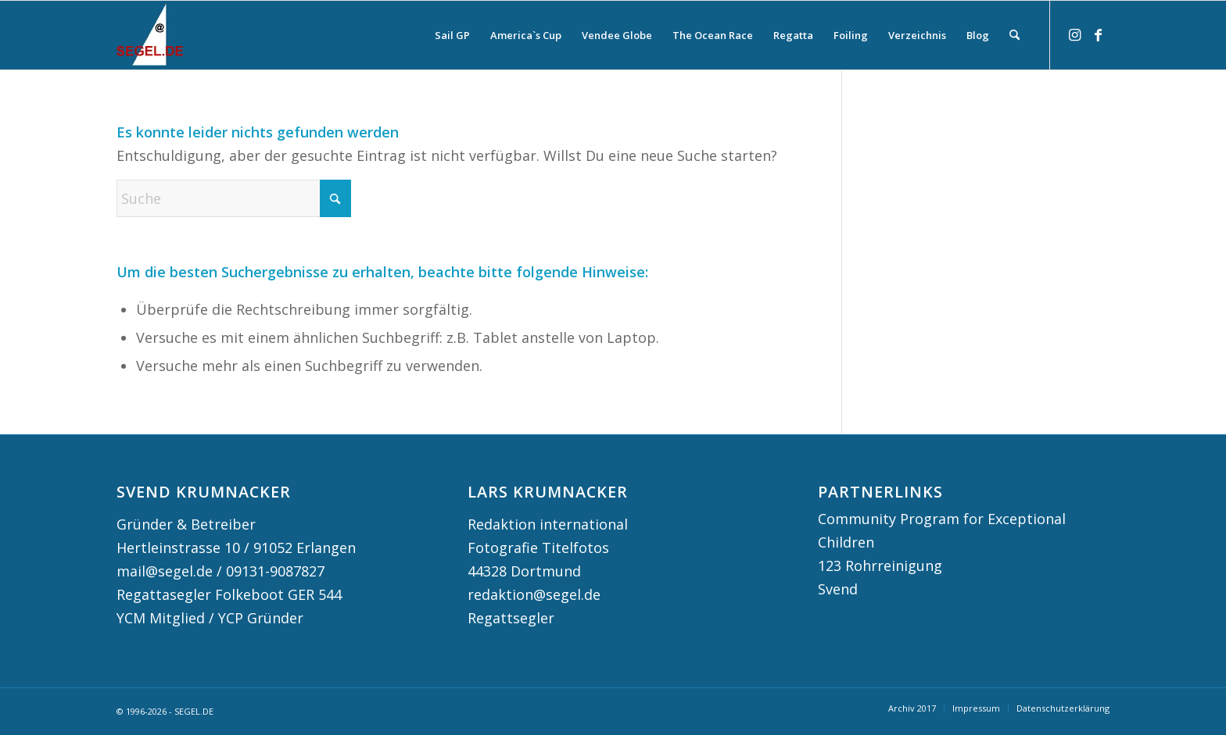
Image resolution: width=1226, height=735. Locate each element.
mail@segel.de (165, 571)
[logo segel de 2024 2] (150, 35)
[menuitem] (452, 35)
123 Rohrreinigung (880, 565)
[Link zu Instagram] (1074, 34)
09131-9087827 (275, 571)
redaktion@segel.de (534, 594)
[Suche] (1014, 35)
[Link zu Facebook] (1097, 34)
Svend (838, 589)
